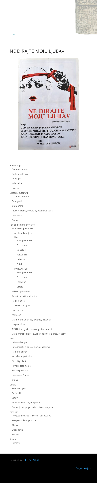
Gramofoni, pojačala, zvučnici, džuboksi (31, 319)
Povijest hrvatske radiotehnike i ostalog (31, 415)
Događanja (17, 429)
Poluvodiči (22, 254)
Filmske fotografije (21, 365)
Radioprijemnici (24, 240)
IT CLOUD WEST (31, 459)
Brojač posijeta (83, 468)
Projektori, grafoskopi (23, 356)
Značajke (16, 178)
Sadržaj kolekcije (20, 173)
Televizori (21, 259)
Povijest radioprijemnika (24, 420)
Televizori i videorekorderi (24, 296)
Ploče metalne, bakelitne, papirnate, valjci (32, 210)
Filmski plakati (19, 361)
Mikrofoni (16, 314)
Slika (12, 338)
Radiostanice (18, 300)
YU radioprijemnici (21, 291)
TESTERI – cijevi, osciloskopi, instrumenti (32, 329)
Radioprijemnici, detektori (22, 224)
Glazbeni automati (19, 192)
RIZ (16, 236)
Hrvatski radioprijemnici (23, 233)
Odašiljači (21, 249)
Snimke (15, 434)
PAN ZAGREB (21, 268)
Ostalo (15, 220)
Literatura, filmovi (20, 375)
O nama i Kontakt (20, 169)
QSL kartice (17, 310)
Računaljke (17, 393)
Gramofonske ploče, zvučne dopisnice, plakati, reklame (39, 333)
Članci (15, 425)
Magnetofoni (18, 324)
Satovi (15, 397)
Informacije (15, 165)
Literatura (17, 215)
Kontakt (16, 188)
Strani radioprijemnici (22, 228)
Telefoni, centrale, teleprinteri (26, 402)
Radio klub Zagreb (21, 305)
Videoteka (17, 183)
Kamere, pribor (19, 351)
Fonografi (17, 201)
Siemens (16, 442)
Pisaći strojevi (19, 388)
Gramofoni (17, 205)
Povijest (14, 411)
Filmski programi (20, 370)
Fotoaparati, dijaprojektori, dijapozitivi (31, 346)
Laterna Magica (19, 342)
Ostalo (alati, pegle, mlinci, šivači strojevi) (32, 407)
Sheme (13, 439)
